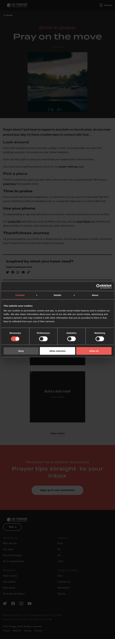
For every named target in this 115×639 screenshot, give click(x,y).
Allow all (94, 351)
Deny (21, 351)
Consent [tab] (20, 295)
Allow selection (57, 351)
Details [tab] (57, 295)
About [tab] (95, 295)
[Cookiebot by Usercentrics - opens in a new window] (98, 286)
